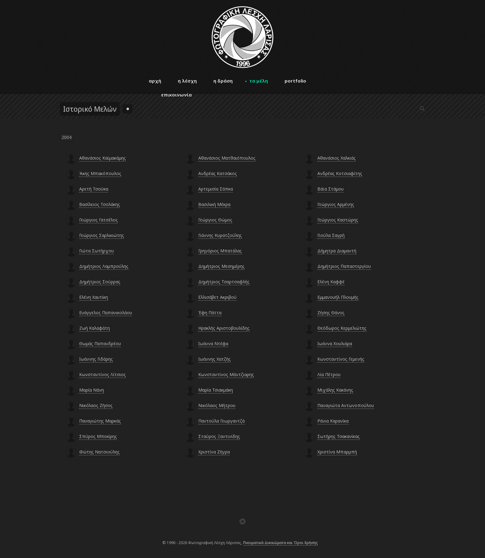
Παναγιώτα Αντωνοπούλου (345, 405)
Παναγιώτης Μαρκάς (100, 421)
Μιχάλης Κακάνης (335, 390)
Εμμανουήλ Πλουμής (337, 297)
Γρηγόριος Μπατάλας (220, 251)
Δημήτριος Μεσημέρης (221, 266)
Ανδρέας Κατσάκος (217, 173)
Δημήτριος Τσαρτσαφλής (224, 282)
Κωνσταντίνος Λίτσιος (102, 374)
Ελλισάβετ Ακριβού (217, 297)
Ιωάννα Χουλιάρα (334, 343)
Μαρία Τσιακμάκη (215, 390)
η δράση (223, 81)
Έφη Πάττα (209, 312)
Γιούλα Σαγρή (331, 235)
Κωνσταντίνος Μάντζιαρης (226, 374)
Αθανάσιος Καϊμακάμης (102, 158)
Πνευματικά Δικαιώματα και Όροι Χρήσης (280, 542)
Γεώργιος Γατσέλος (98, 220)
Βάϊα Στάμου (330, 189)
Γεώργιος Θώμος (215, 220)
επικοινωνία (176, 95)
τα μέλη (258, 81)
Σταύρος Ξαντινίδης (219, 436)
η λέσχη (187, 81)
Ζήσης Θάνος (331, 312)
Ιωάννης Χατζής (214, 359)
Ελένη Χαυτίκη (93, 297)
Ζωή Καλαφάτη (94, 328)
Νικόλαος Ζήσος (96, 405)
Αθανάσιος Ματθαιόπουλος (226, 158)
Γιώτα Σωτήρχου (96, 251)
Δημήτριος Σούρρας (99, 282)
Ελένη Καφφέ (331, 282)
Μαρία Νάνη (91, 390)
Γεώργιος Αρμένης (335, 204)
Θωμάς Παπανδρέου (100, 343)
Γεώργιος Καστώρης (337, 220)
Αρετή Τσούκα (93, 189)
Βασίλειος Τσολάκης (99, 204)
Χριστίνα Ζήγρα (214, 452)
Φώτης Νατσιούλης (99, 452)
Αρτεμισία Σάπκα (215, 189)
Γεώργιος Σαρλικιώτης (101, 235)
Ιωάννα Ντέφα (213, 343)
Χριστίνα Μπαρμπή (337, 452)
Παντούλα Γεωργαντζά (221, 421)
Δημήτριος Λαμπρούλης (103, 266)
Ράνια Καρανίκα (333, 421)
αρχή (155, 81)
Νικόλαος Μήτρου (216, 405)
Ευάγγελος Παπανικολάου (105, 312)
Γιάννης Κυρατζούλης (220, 235)
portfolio (295, 81)
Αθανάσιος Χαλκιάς (336, 158)
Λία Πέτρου (329, 374)
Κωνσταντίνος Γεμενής (340, 359)
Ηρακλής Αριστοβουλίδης (224, 328)
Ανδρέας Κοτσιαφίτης (339, 173)
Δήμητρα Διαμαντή (336, 251)
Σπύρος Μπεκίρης (98, 436)
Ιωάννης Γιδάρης (96, 359)
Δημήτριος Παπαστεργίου (344, 266)
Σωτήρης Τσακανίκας (338, 436)
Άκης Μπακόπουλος (100, 173)
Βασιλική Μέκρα (214, 204)
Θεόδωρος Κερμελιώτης (342, 328)
